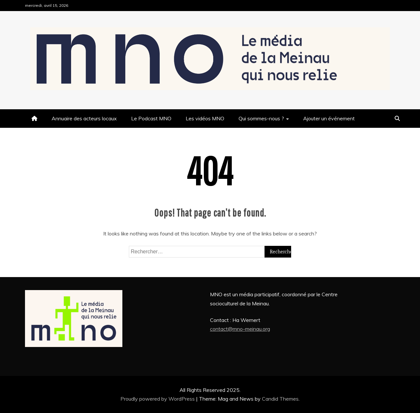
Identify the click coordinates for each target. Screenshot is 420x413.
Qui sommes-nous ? (261, 118)
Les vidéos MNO (205, 118)
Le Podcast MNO (151, 118)
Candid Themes (280, 398)
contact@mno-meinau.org (240, 329)
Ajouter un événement (329, 118)
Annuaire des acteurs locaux (84, 118)
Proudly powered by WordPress (158, 398)
